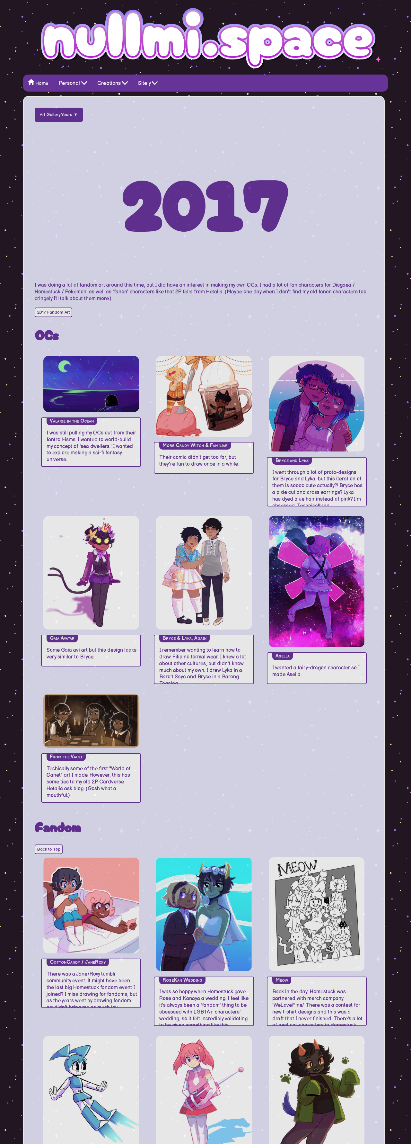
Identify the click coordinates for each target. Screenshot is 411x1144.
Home (38, 82)
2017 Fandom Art (53, 312)
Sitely (148, 82)
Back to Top (48, 849)
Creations (112, 82)
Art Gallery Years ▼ (59, 114)
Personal (73, 82)
